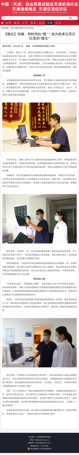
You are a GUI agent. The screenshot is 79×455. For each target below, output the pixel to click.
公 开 (25, 23)
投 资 (41, 23)
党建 (16, 28)
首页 (12, 28)
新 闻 (16, 23)
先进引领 (30, 28)
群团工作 (22, 28)
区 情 (8, 23)
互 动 (58, 23)
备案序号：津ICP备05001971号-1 (39, 443)
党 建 (49, 23)
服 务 (33, 23)
